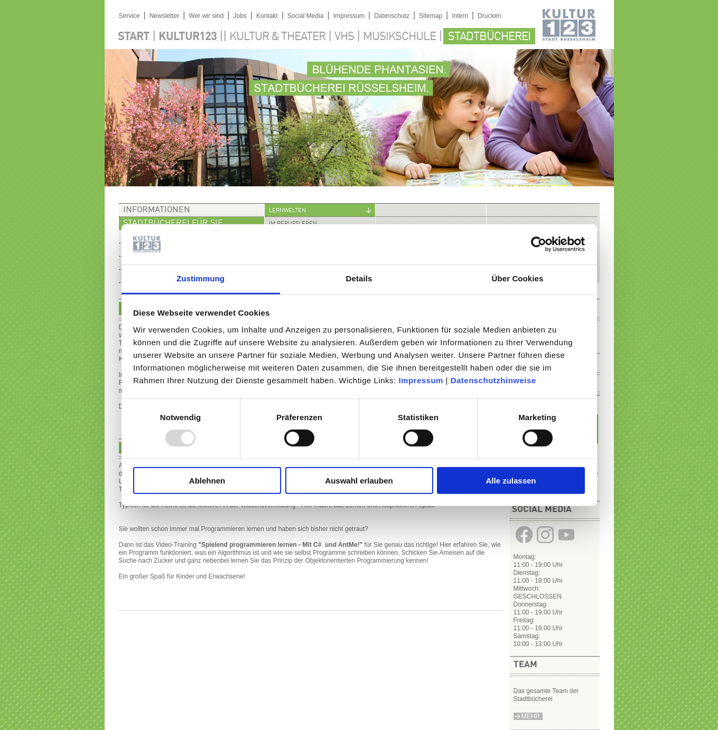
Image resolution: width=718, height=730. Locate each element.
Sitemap (430, 16)
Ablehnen (207, 480)
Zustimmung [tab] (200, 278)
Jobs (239, 16)
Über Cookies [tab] (518, 278)
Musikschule (399, 37)
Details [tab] (359, 278)
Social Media (305, 16)
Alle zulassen (511, 480)
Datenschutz (391, 16)
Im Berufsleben (293, 224)
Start (134, 37)
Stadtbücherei (489, 37)
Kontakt (267, 16)
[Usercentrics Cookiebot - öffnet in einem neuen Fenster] (538, 244)
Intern (460, 16)
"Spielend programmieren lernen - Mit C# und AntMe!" (280, 544)
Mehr (530, 716)
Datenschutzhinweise (493, 380)
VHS (344, 37)
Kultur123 (187, 37)
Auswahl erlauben (359, 480)
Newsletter (165, 16)
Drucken (489, 16)
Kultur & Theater (277, 37)
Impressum (420, 380)
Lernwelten (287, 211)
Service (129, 16)
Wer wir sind (206, 16)
